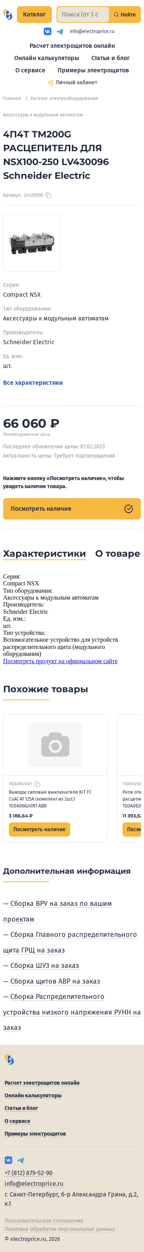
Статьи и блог (110, 58)
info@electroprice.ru (92, 31)
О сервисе (30, 70)
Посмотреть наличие (72, 508)
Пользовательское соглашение (44, 1221)
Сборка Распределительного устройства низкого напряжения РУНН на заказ (72, 1012)
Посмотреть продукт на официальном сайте (60, 661)
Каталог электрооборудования (64, 98)
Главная (12, 98)
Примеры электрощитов (93, 70)
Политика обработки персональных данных (60, 1229)
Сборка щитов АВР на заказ (55, 981)
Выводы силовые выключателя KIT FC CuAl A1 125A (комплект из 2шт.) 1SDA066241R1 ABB (50, 799)
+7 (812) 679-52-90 (29, 1173)
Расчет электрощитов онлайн (72, 45)
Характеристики (44, 553)
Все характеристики (33, 382)
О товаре (117, 553)
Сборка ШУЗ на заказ (44, 965)
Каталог (34, 14)
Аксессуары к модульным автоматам (43, 115)
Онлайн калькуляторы (46, 58)
